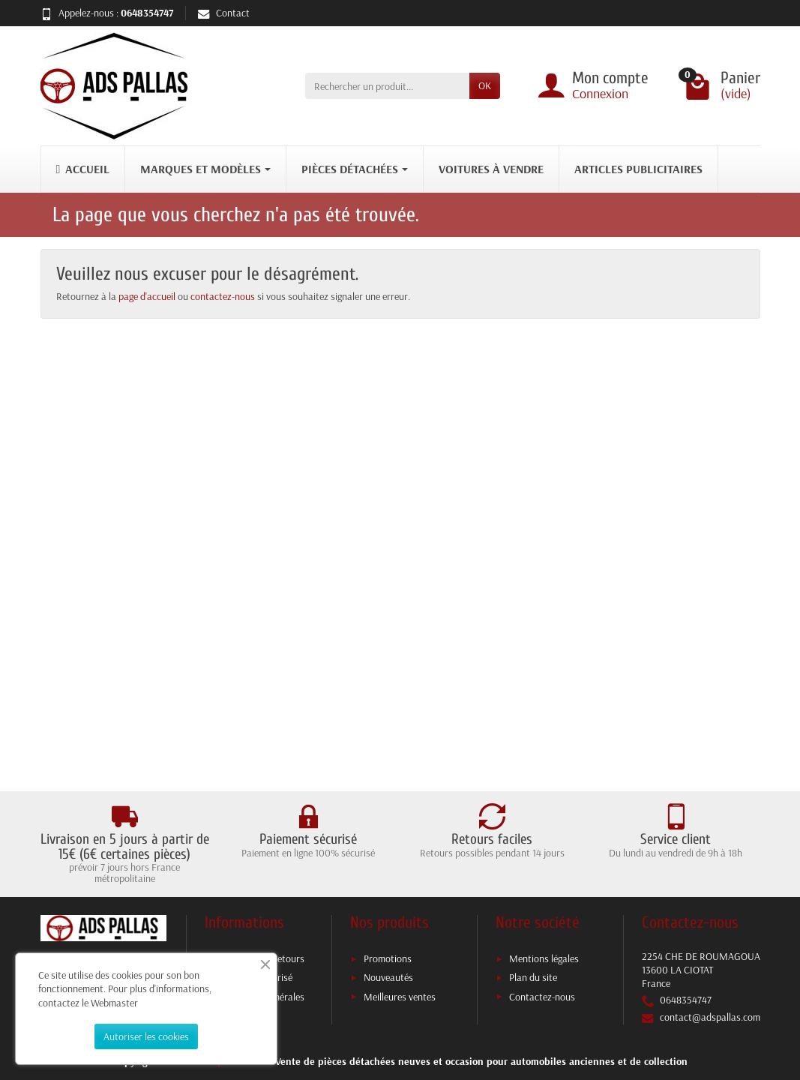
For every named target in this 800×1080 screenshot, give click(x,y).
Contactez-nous (542, 997)
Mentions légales (544, 958)
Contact (224, 13)
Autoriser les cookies (146, 1036)
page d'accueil (146, 296)
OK (484, 85)
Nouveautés (388, 977)
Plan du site (533, 977)
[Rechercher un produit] (387, 85)
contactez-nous (222, 296)
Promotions (388, 958)
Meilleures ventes (400, 997)
